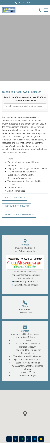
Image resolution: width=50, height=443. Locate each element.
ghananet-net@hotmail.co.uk (25, 334)
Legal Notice (21, 337)
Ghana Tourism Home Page (19, 214)
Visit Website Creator (17, 206)
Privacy (31, 337)
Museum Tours (14, 187)
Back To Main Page (15, 197)
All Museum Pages (16, 191)
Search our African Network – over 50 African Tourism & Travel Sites (25, 99)
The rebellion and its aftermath (21, 171)
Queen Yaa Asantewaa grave (20, 175)
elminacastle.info (26, 278)
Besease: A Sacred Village (19, 178)
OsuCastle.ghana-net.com (26, 285)
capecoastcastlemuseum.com (26, 275)
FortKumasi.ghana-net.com (26, 281)
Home (10, 159)
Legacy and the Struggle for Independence (27, 168)
